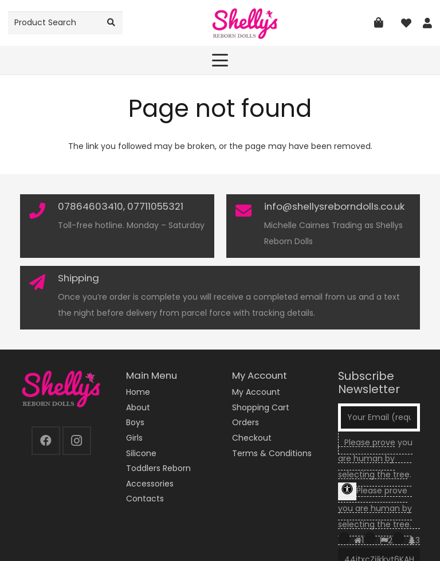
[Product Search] (65, 22)
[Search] (111, 22)
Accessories (150, 483)
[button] (220, 60)
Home (138, 392)
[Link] (427, 23)
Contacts (145, 498)
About (138, 407)
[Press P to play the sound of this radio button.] (344, 538)
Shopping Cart (260, 407)
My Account (256, 392)
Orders (245, 422)
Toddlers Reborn (158, 468)
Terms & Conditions (272, 453)
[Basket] (378, 23)
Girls (134, 438)
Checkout (252, 438)
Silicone (141, 453)
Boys (135, 422)
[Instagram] (76, 440)
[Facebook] (46, 440)
